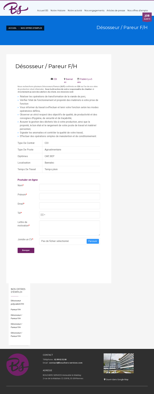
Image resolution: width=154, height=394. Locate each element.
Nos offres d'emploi (31, 28)
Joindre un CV (25, 239)
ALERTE (147, 17)
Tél (20, 213)
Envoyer (26, 250)
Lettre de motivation (24, 224)
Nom (21, 185)
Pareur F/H (16, 309)
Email (21, 203)
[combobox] (42, 215)
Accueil (13, 28)
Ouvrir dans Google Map (116, 379)
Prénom (22, 194)
